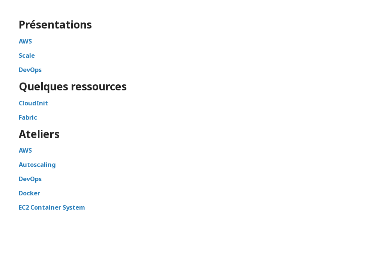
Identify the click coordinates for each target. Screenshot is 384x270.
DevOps (30, 70)
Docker (29, 193)
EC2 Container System (52, 207)
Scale (27, 55)
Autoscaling (37, 164)
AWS (25, 41)
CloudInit (33, 103)
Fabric (28, 117)
